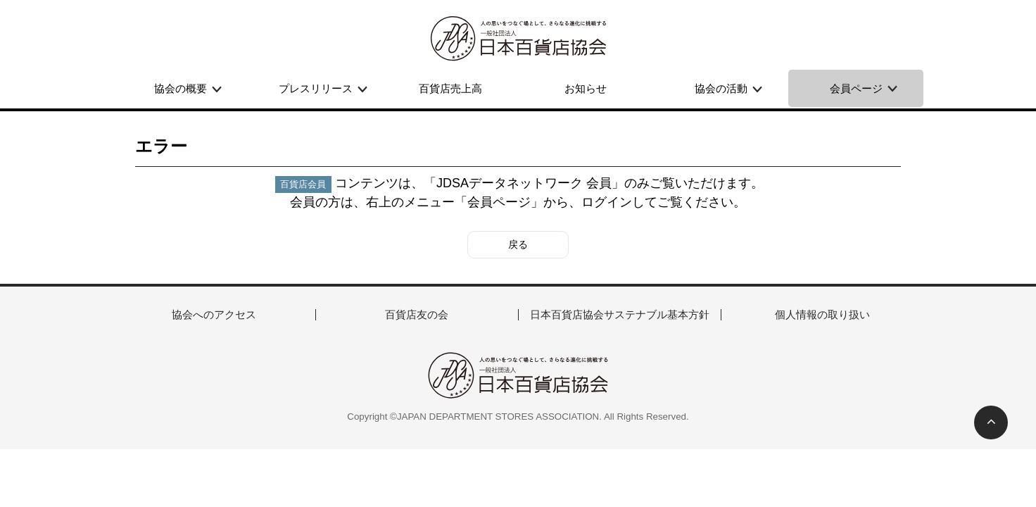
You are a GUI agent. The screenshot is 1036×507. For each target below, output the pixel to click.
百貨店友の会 (416, 314)
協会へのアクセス (214, 314)
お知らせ (585, 88)
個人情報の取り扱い (822, 314)
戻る (518, 244)
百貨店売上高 (450, 88)
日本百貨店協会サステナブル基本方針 (619, 314)
